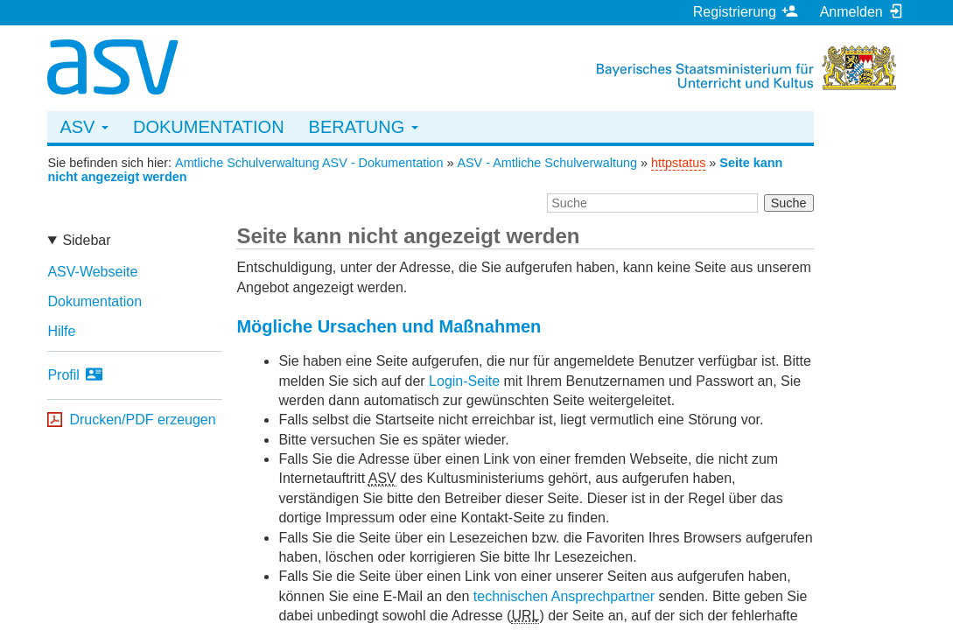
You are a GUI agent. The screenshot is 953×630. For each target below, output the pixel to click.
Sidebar (86, 240)
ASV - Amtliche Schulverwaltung (547, 163)
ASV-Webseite (92, 271)
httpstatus (678, 163)
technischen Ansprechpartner (564, 596)
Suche (789, 203)
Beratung (363, 126)
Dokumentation (208, 126)
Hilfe (61, 331)
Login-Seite (464, 381)
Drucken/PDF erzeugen (142, 419)
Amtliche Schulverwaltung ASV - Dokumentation (309, 163)
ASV (84, 126)
